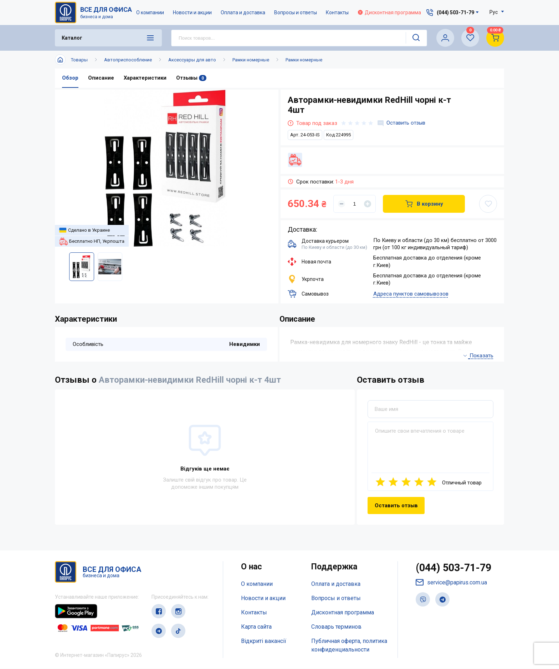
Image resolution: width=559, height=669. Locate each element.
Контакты (337, 12)
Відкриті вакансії (263, 641)
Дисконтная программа (389, 12)
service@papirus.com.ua (452, 583)
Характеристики (145, 78)
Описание (101, 78)
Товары (79, 59)
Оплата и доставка (243, 12)
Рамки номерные (250, 59)
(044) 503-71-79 (455, 568)
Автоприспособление (128, 59)
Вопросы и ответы (296, 12)
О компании (150, 12)
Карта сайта (256, 626)
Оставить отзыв (402, 123)
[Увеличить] (367, 203)
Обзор (70, 78)
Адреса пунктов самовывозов (410, 294)
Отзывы (191, 78)
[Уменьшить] (341, 203)
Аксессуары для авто (192, 59)
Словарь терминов (336, 626)
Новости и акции (192, 12)
